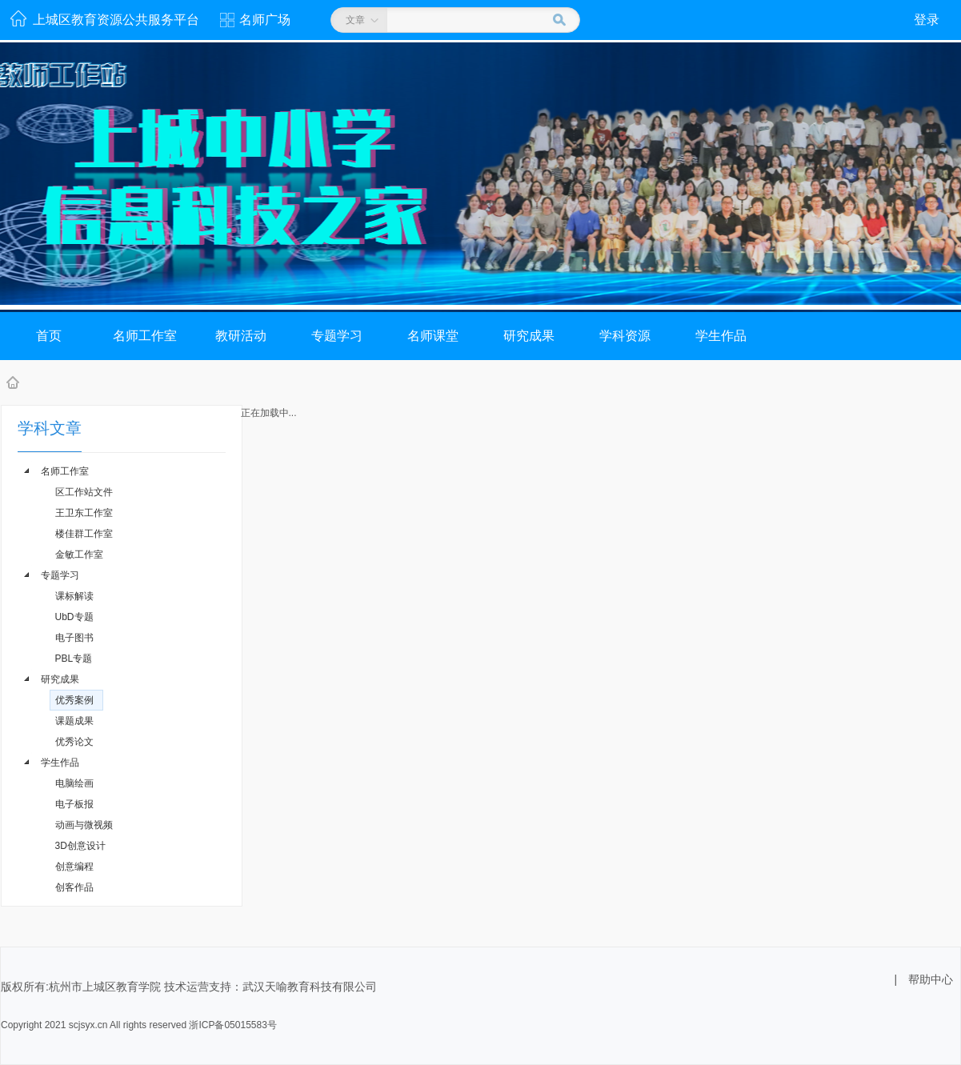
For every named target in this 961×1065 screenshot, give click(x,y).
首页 (49, 335)
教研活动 (240, 335)
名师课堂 (432, 335)
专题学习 (336, 335)
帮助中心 (930, 979)
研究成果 (529, 335)
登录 (926, 19)
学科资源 (625, 335)
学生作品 (721, 335)
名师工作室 (145, 335)
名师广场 (264, 19)
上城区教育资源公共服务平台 (116, 19)
